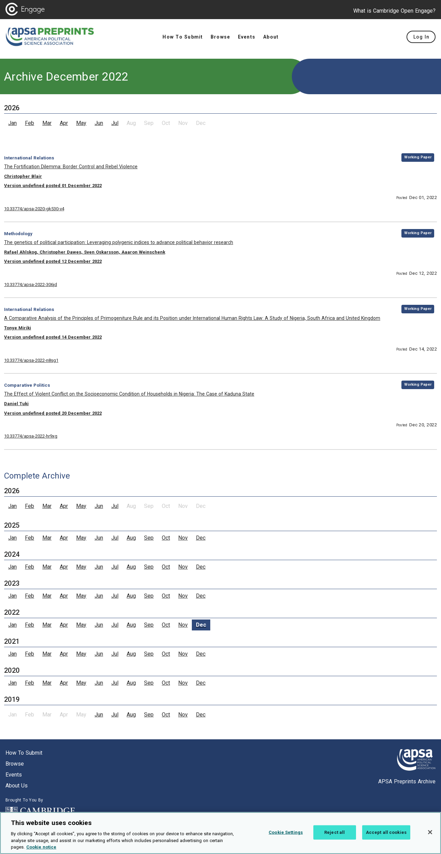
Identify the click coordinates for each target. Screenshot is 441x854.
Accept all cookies (386, 832)
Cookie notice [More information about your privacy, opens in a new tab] (41, 847)
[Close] (430, 832)
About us (16, 785)
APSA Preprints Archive (407, 781)
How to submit (23, 753)
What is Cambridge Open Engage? (394, 11)
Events (13, 774)
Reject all (334, 832)
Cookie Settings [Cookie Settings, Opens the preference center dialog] (286, 832)
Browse (14, 763)
